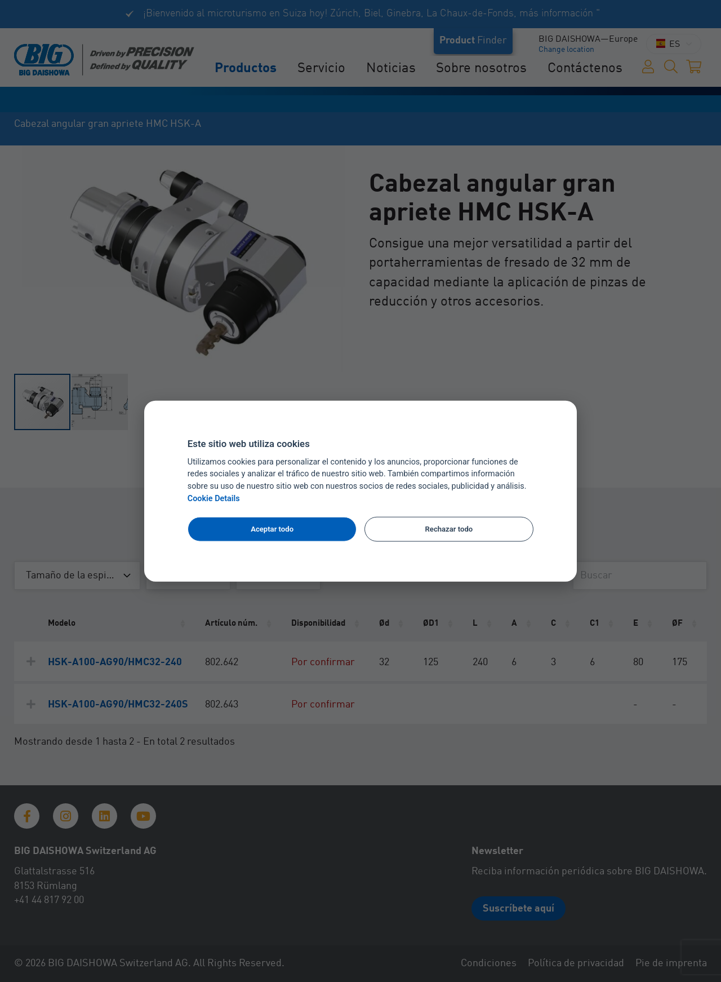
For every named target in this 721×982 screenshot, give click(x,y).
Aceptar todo (272, 529)
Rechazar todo (449, 529)
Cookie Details (214, 498)
